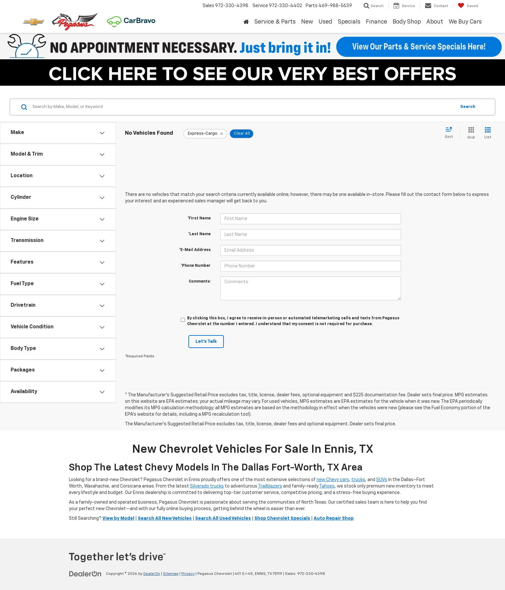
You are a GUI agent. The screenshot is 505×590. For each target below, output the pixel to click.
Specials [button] (349, 22)
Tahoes (327, 486)
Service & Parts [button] (275, 22)
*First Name (199, 218)
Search (467, 107)
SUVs (381, 480)
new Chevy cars (333, 480)
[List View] (488, 133)
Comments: (200, 282)
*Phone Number (196, 266)
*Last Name (199, 234)
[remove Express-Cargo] (205, 134)
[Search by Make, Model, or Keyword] (243, 107)
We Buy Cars (465, 22)
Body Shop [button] (407, 22)
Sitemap (170, 574)
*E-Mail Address (195, 250)
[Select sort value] (451, 133)
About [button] (434, 22)
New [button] (307, 22)
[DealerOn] (85, 573)
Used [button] (325, 22)
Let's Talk (206, 341)
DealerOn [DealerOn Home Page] (151, 574)
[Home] (246, 22)
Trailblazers (270, 486)
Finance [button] (376, 22)
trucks (358, 480)
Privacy (188, 574)
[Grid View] (470, 133)
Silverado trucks (207, 486)
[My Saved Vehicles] (468, 6)
